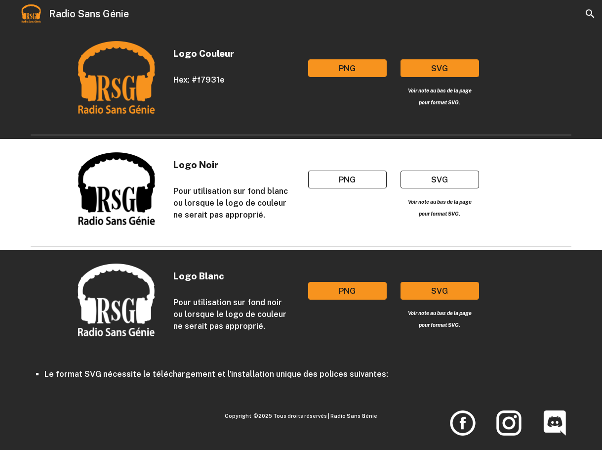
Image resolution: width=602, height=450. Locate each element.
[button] (590, 14)
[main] (231, 53)
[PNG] (347, 68)
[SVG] (440, 68)
